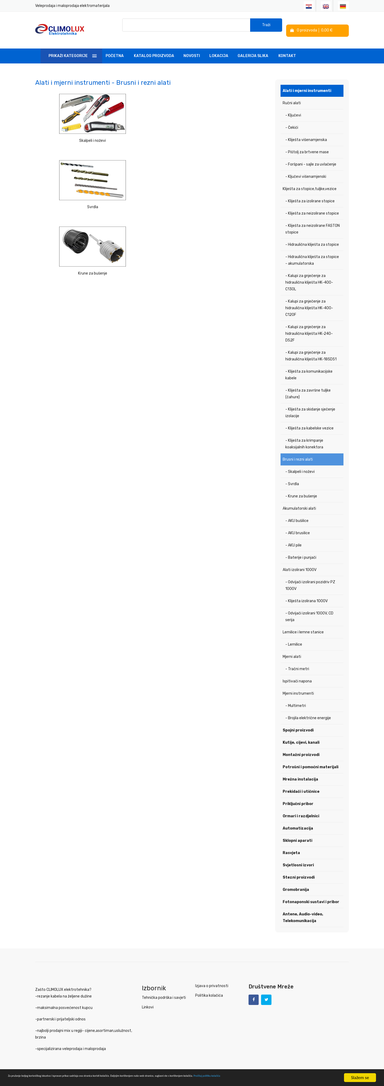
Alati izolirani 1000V (300, 563)
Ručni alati (292, 96)
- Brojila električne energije (308, 711)
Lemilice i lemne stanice (303, 625)
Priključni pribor (298, 797)
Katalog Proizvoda (154, 49)
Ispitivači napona (297, 674)
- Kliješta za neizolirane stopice (312, 206)
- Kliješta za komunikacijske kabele (309, 367)
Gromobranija (296, 882)
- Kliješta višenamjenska (306, 133)
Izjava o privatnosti (211, 979)
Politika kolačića (209, 988)
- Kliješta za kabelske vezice (309, 421)
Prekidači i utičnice (301, 784)
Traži (266, 26)
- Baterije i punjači (300, 550)
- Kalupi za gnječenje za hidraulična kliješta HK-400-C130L (309, 275)
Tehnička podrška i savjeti (164, 990)
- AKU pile (293, 538)
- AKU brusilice (297, 526)
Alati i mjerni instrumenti (307, 84)
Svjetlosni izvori (298, 858)
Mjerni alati (292, 649)
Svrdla (151, 132)
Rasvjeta (291, 846)
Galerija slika (253, 49)
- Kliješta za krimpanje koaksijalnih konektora (304, 437)
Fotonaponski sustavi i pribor (311, 895)
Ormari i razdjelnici (301, 809)
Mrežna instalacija (300, 772)
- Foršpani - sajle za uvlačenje (310, 157)
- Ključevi (293, 108)
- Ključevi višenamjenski (305, 169)
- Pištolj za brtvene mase (307, 145)
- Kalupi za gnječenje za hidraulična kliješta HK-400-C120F (309, 301)
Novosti (191, 49)
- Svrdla (292, 477)
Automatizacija (298, 821)
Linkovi (148, 1000)
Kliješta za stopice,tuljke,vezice (310, 182)
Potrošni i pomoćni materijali (310, 760)
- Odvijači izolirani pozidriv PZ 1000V (310, 578)
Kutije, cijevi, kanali (301, 735)
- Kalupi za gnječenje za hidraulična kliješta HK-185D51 (311, 349)
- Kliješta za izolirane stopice (310, 194)
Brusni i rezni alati (298, 452)
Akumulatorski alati (299, 501)
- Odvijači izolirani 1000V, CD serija (309, 609)
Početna (115, 49)
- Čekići (291, 120)
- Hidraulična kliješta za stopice (312, 237)
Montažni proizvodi (301, 748)
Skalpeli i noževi (72, 132)
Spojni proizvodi (298, 723)
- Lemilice (293, 637)
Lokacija (218, 49)
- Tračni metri (297, 662)
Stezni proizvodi (299, 870)
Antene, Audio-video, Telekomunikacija (303, 910)
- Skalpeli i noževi (300, 464)
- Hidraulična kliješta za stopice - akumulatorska (312, 253)
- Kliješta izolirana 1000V (306, 594)
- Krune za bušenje (301, 489)
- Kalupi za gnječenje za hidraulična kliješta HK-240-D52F (309, 327)
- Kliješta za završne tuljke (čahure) (308, 386)
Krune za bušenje (231, 132)
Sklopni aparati (297, 833)
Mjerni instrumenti (298, 686)
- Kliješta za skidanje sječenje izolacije (310, 405)
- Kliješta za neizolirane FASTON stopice (312, 222)
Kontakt (287, 49)
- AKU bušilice (297, 514)
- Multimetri (295, 699)
